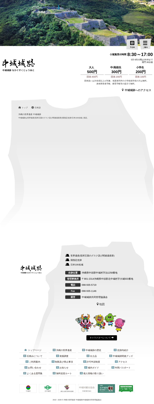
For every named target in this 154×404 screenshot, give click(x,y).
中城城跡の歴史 (91, 350)
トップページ (32, 350)
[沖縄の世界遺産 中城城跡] (15, 66)
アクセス (121, 361)
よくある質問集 (32, 373)
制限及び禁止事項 (62, 361)
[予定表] (132, 44)
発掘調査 (62, 356)
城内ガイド (91, 367)
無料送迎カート (62, 373)
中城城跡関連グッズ (121, 356)
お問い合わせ (33, 367)
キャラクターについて (102, 337)
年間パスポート (121, 367)
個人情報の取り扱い (91, 373)
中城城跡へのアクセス (136, 90)
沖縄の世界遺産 (62, 350)
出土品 (92, 356)
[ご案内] (145, 44)
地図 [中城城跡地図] (100, 304)
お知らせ (62, 367)
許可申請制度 (91, 361)
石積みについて (32, 356)
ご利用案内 (33, 361)
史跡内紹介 (121, 350)
